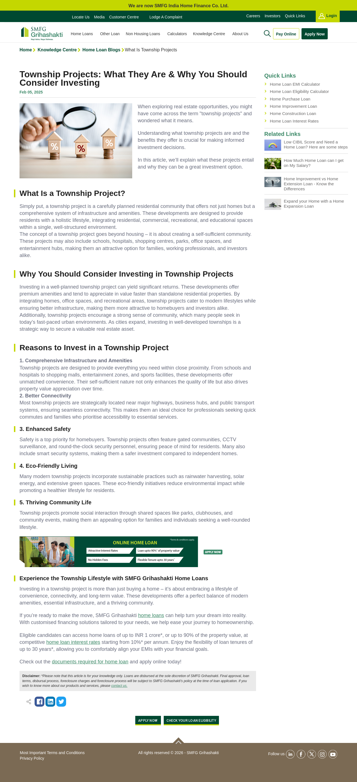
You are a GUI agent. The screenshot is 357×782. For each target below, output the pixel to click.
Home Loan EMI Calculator (295, 84)
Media (99, 17)
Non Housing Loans (145, 34)
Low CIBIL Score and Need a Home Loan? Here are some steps (316, 144)
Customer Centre (124, 17)
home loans (151, 615)
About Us (242, 34)
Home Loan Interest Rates (294, 121)
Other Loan (112, 34)
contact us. (119, 686)
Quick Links (295, 16)
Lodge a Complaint (165, 17)
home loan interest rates (73, 642)
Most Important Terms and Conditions (52, 752)
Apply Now (315, 34)
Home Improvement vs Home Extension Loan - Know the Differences (311, 183)
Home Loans (84, 34)
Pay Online (286, 34)
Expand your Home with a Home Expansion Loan (314, 203)
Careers (253, 16)
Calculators (179, 34)
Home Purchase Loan (290, 99)
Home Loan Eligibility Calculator (299, 91)
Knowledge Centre (211, 34)
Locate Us (81, 17)
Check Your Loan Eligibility (191, 721)
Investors (273, 16)
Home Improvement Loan (293, 106)
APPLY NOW (148, 721)
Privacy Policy (32, 758)
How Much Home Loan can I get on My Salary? (314, 163)
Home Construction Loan (293, 113)
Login (328, 16)
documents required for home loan (90, 662)
